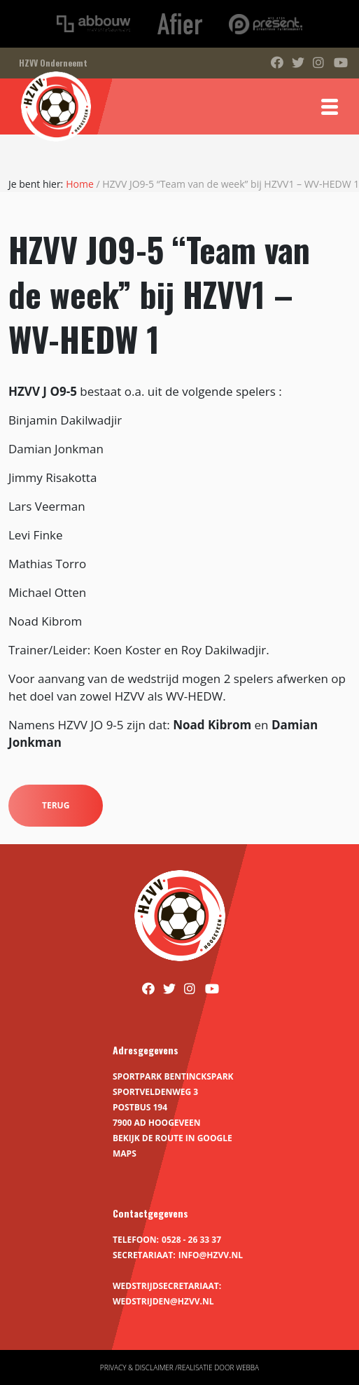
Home (80, 184)
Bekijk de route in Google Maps (172, 1145)
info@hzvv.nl (210, 1255)
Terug (55, 805)
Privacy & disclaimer (137, 1367)
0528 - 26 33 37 (191, 1240)
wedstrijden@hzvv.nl (163, 1301)
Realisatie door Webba (218, 1367)
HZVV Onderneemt (53, 63)
